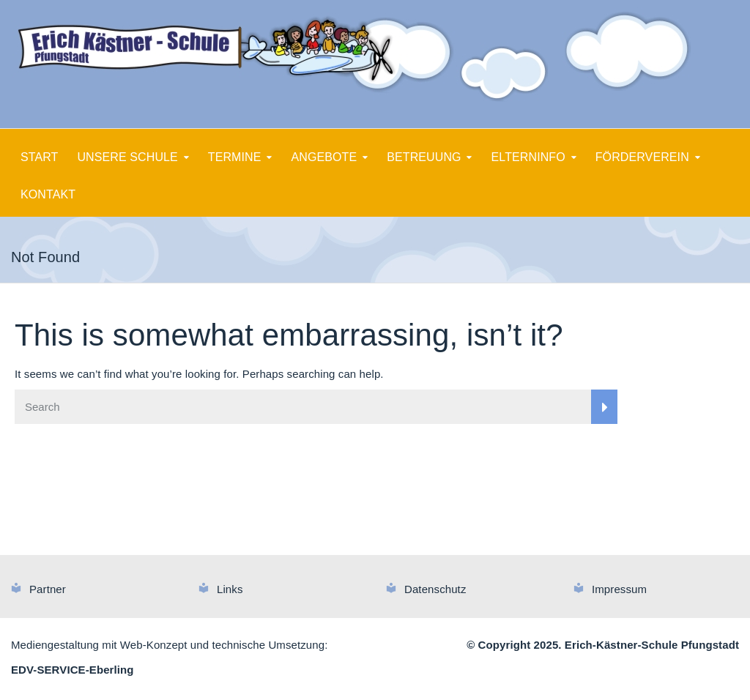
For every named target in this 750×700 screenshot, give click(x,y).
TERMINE (234, 157)
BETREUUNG (424, 157)
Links (230, 589)
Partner (47, 589)
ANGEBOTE (324, 157)
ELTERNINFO (528, 157)
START (39, 157)
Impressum (619, 589)
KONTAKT (48, 194)
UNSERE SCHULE (127, 157)
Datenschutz (435, 589)
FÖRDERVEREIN (642, 157)
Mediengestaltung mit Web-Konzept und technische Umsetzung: (169, 644)
